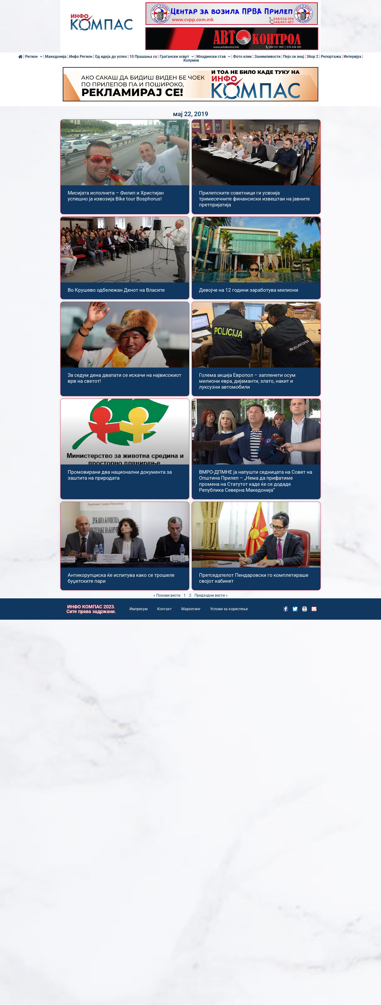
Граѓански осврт (177, 57)
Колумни (191, 60)
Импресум (138, 609)
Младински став (213, 57)
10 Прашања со (143, 57)
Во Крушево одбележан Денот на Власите (116, 290)
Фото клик (242, 57)
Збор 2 (312, 57)
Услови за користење (229, 609)
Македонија (55, 57)
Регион (33, 57)
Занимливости (267, 57)
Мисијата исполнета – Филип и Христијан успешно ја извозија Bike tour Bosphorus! (116, 196)
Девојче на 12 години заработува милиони (248, 290)
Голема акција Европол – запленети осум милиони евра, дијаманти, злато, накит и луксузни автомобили (247, 381)
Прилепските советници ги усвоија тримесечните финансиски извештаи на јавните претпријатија (254, 199)
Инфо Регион (80, 57)
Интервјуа (352, 57)
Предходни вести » (211, 595)
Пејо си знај (293, 57)
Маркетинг (191, 609)
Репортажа (331, 57)
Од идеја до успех (111, 57)
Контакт (164, 609)
